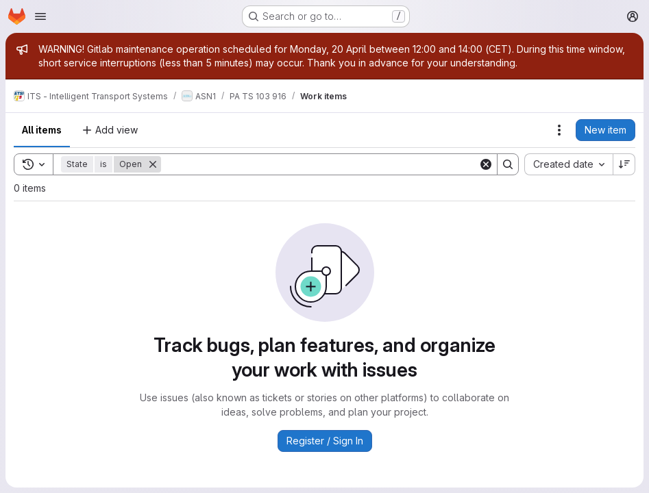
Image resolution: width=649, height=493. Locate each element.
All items (42, 130)
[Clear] (486, 164)
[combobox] (568, 164)
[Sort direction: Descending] (624, 164)
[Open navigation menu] (40, 16)
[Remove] (153, 164)
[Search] (320, 164)
